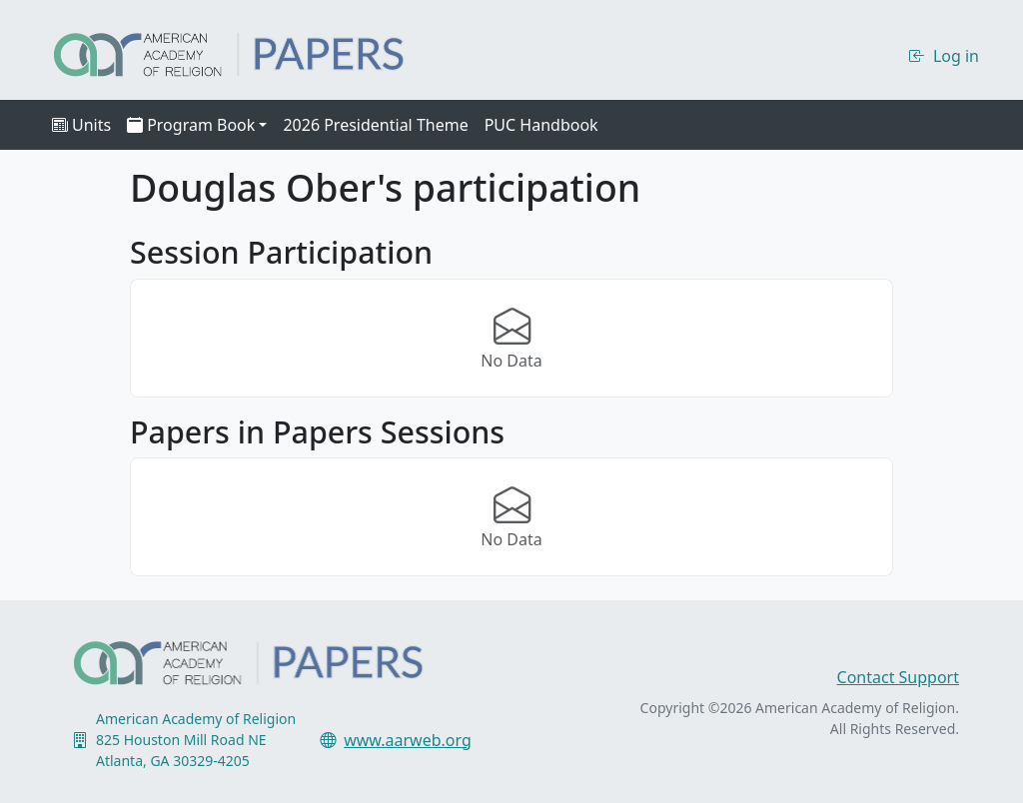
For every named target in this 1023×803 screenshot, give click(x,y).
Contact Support (898, 677)
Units (81, 125)
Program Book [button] (191, 125)
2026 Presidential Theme (375, 125)
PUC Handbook (541, 125)
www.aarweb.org (408, 740)
